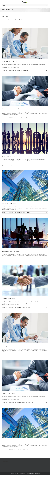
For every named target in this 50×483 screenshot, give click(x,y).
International (23, 117)
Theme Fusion (37, 473)
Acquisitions (14, 70)
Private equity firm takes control (10, 109)
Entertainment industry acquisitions (11, 251)
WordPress (32, 473)
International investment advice (10, 441)
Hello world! (5, 16)
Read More (45, 22)
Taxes (21, 70)
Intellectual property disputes (9, 203)
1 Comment (23, 22)
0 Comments (25, 70)
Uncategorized (17, 22)
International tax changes (8, 393)
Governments (18, 117)
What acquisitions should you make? (11, 346)
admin (4, 22)
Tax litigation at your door (8, 156)
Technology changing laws (8, 298)
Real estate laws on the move (9, 61)
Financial (18, 70)
